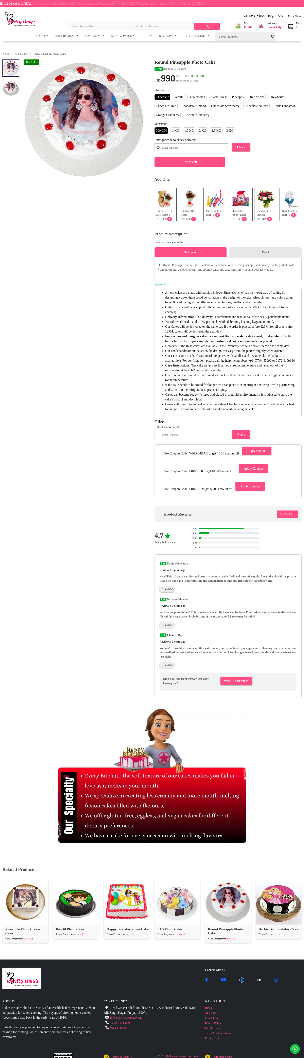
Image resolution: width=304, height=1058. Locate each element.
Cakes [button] (41, 35)
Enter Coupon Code (167, 427)
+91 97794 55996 (254, 16)
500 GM (161, 130)
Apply (241, 434)
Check (241, 147)
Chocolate (162, 97)
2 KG (202, 130)
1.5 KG (189, 130)
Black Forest (218, 97)
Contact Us (211, 1018)
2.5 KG (216, 130)
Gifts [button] (145, 35)
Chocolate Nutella (256, 106)
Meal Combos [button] (121, 35)
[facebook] (206, 980)
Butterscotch (197, 97)
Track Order (295, 16)
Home (5, 53)
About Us (210, 1013)
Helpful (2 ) (167, 624)
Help (270, 16)
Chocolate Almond (193, 106)
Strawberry (276, 97)
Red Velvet (257, 97)
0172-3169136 (118, 1027)
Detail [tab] (265, 252)
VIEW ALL (287, 514)
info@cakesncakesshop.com (126, 1017)
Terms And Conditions (218, 1033)
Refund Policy (213, 1023)
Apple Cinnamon (284, 106)
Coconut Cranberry (196, 114)
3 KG (229, 130)
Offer (281, 16)
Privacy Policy (213, 1038)
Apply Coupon (257, 450)
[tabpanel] (228, 267)
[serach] (207, 26)
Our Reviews (212, 1028)
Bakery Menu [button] (65, 35)
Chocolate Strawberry (225, 106)
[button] (243, 26)
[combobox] (99, 26)
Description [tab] (190, 252)
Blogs (208, 1007)
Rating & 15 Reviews (170, 68)
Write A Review (236, 681)
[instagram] (276, 980)
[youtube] (223, 980)
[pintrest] (241, 980)
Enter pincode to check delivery (175, 140)
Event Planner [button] (195, 35)
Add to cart (189, 162)
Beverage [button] (166, 35)
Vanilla (178, 97)
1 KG (175, 130)
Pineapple (238, 97)
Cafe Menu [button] (93, 35)
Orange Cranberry (167, 114)
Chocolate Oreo (166, 106)
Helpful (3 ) (167, 664)
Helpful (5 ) (167, 589)
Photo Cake (21, 53)
